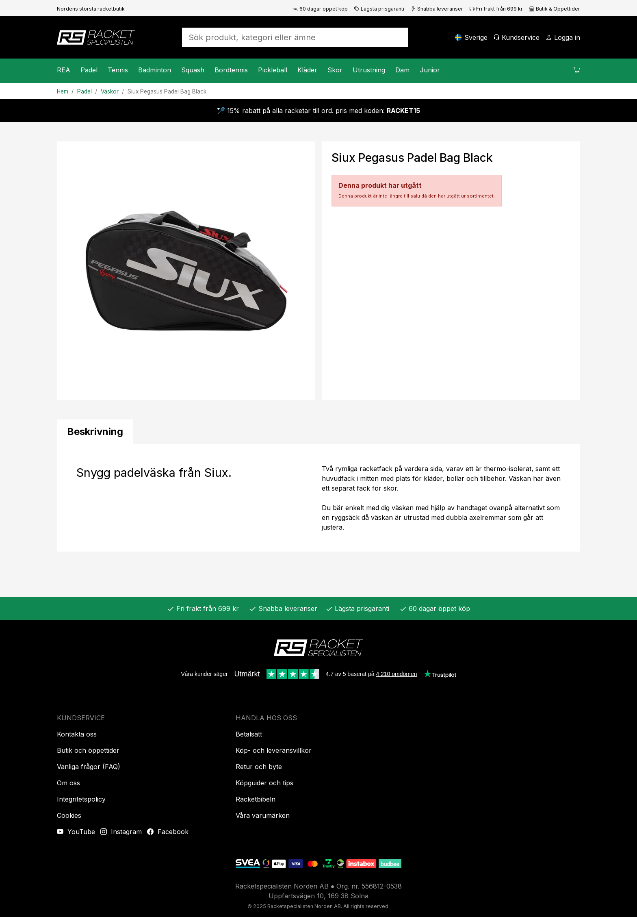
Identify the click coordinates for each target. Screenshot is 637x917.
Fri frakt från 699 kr (496, 9)
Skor (334, 70)
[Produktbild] (186, 270)
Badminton (154, 70)
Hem (62, 91)
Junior (430, 70)
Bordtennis (231, 70)
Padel (89, 70)
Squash (192, 70)
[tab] (95, 431)
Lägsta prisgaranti (379, 9)
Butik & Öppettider (554, 9)
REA (63, 70)
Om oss (68, 783)
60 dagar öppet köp (320, 9)
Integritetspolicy (81, 799)
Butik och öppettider (88, 750)
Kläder (307, 70)
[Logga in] (563, 37)
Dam (402, 70)
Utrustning (369, 70)
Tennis (118, 70)
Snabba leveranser (437, 9)
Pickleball (272, 70)
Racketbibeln (255, 799)
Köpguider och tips (264, 783)
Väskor (110, 91)
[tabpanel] (318, 498)
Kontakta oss (77, 734)
